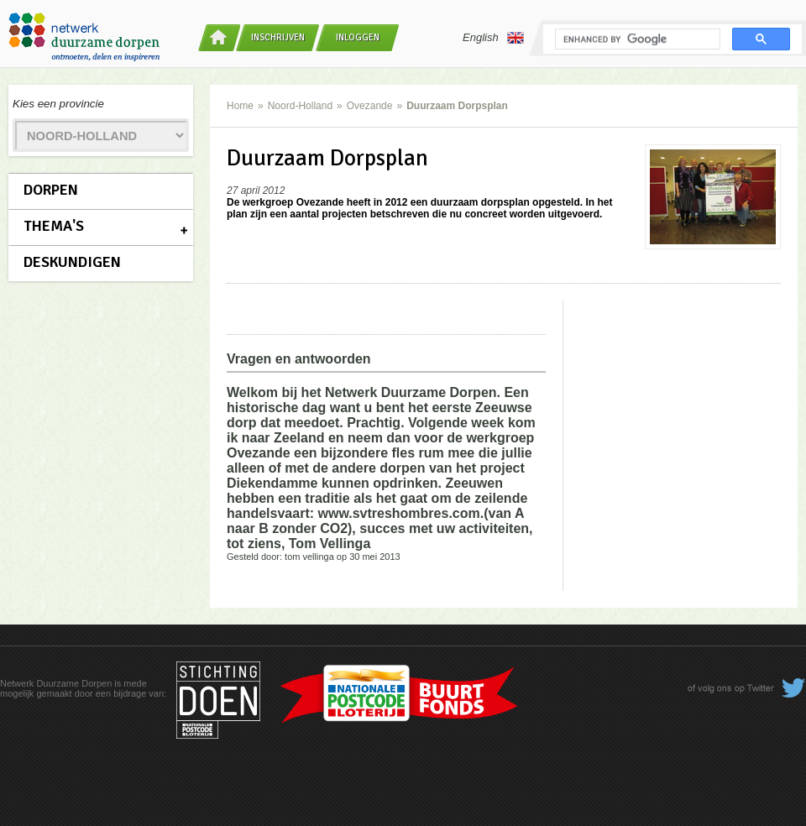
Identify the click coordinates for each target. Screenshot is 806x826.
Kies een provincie (58, 103)
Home (240, 106)
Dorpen (51, 189)
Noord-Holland (300, 106)
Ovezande (370, 106)
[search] (636, 39)
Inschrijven (278, 37)
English (493, 37)
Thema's (54, 226)
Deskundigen (72, 262)
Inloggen (357, 37)
